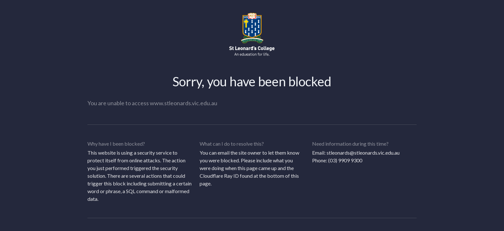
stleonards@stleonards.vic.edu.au (363, 153)
